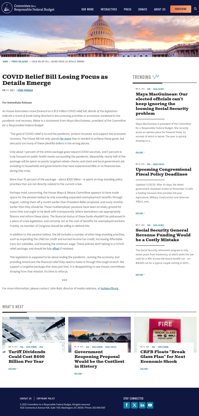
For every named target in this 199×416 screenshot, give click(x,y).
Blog (148, 89)
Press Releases (20, 61)
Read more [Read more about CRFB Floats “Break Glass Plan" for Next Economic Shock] (144, 369)
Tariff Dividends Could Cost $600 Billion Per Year (27, 356)
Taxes (41, 347)
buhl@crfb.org (109, 288)
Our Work (87, 9)
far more (65, 138)
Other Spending (25, 90)
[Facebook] (126, 405)
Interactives (109, 9)
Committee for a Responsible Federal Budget (28, 7)
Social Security (158, 89)
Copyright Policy (46, 398)
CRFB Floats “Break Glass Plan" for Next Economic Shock (162, 356)
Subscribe (181, 9)
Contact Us (26, 398)
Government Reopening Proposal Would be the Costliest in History (99, 359)
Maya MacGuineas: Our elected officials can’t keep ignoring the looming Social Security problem (162, 104)
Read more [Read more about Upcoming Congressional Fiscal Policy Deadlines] (139, 213)
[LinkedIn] (142, 405)
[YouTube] (150, 405)
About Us (160, 9)
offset (56, 248)
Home (5, 61)
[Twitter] (134, 405)
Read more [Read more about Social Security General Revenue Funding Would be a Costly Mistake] (139, 275)
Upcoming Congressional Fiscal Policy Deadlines (163, 172)
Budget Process (158, 164)
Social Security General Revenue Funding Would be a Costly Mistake (163, 235)
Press (128, 9)
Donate (142, 9)
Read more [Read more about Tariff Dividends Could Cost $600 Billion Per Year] (12, 369)
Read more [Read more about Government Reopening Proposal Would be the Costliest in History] (78, 374)
